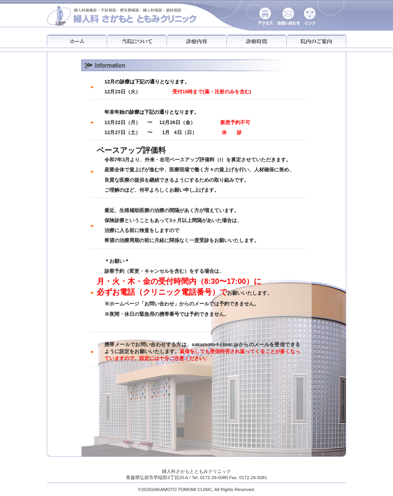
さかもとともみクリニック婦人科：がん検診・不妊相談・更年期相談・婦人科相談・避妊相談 (122, 14)
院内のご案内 (316, 40)
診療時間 (256, 40)
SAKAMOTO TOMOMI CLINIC (181, 489)
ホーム (77, 40)
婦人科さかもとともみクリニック (196, 471)
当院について (137, 40)
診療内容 (196, 40)
